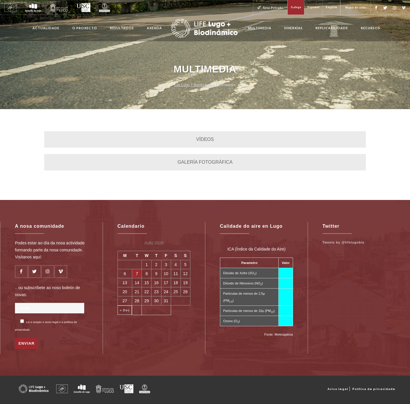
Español (313, 7)
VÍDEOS (205, 139)
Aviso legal (338, 389)
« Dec (125, 310)
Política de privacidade (373, 389)
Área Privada (273, 7)
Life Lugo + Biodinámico (194, 85)
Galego (296, 7)
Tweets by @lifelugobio (344, 242)
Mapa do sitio (355, 7)
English (331, 7)
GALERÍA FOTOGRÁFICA (205, 162)
